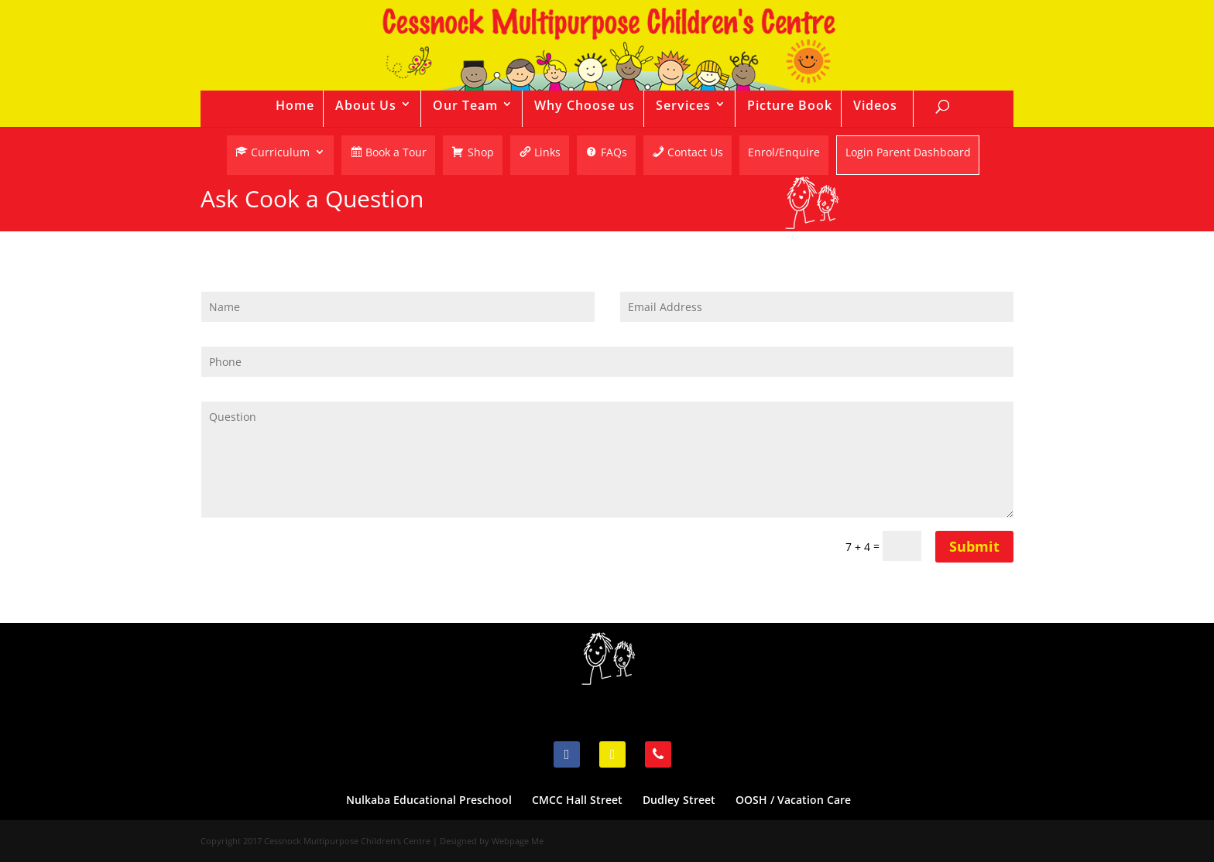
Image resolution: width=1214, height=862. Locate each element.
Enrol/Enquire (784, 153)
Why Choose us (584, 105)
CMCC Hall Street (577, 799)
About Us (365, 105)
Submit (974, 546)
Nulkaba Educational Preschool (429, 799)
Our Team (465, 105)
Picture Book (789, 105)
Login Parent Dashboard (908, 153)
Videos (875, 105)
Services (683, 105)
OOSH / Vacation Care (793, 799)
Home (295, 105)
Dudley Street (679, 799)
